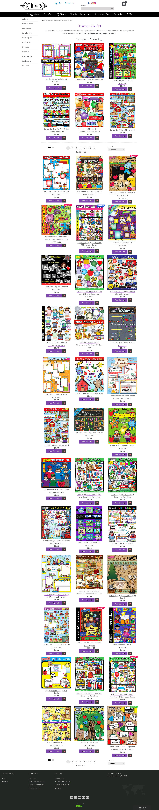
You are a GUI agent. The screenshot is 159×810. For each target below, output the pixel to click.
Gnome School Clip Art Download (89, 80)
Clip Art (48, 14)
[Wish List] (64, 88)
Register (5, 781)
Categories (33, 14)
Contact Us (69, 3)
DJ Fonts (61, 14)
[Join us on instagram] (94, 3)
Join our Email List (62, 785)
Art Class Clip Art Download (122, 544)
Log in (4, 778)
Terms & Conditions (36, 785)
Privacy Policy (34, 788)
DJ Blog (58, 788)
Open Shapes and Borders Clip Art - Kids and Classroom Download (89, 294)
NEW (130, 14)
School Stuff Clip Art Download (122, 130)
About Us (32, 778)
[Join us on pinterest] (92, 3)
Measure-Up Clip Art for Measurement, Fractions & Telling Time (89, 345)
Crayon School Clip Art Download (89, 393)
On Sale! (118, 14)
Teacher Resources (80, 14)
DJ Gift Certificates (37, 781)
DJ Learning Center (62, 781)
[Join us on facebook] (89, 3)
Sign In (58, 3)
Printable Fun (102, 14)
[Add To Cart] (54, 88)
